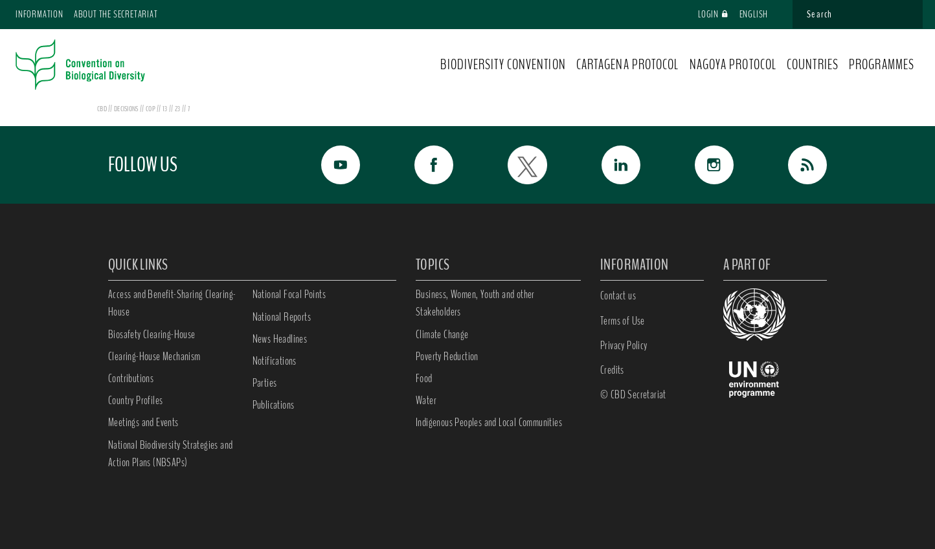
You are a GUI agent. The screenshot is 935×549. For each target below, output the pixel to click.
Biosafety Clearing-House (152, 334)
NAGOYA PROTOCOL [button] (733, 64)
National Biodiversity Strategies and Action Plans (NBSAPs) (170, 453)
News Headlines (280, 339)
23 (178, 108)
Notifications (275, 361)
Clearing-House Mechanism (154, 356)
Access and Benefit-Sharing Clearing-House (172, 302)
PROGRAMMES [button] (881, 64)
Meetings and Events (143, 422)
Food (424, 378)
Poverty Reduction (447, 356)
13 (166, 108)
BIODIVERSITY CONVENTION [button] (502, 64)
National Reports (282, 317)
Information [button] (39, 14)
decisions (127, 108)
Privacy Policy (624, 345)
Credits (612, 370)
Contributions (130, 378)
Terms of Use (622, 320)
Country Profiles (135, 400)
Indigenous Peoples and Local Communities (489, 422)
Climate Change (442, 334)
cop (151, 108)
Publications (274, 405)
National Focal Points (289, 294)
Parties (265, 383)
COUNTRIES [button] (813, 64)
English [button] (759, 14)
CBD (102, 108)
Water (426, 400)
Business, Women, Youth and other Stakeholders (475, 302)
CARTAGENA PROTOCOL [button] (627, 64)
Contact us (618, 295)
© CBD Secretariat (633, 394)
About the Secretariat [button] (116, 14)
